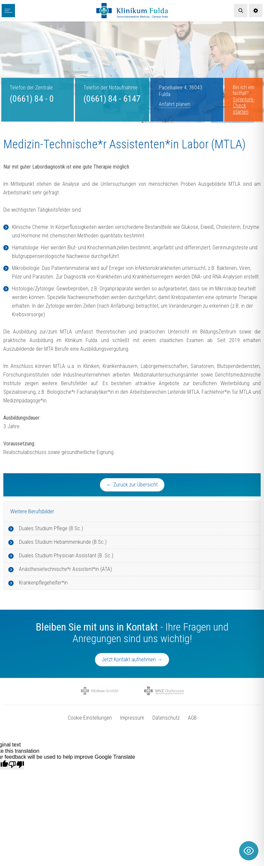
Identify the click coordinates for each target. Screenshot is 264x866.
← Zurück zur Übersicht (132, 485)
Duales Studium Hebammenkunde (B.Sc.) (63, 542)
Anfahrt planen (174, 104)
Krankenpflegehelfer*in (43, 583)
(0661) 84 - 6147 (111, 98)
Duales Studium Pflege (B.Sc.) (51, 528)
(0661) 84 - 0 (32, 98)
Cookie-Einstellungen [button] (90, 718)
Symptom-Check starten (243, 105)
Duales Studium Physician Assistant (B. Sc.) (66, 555)
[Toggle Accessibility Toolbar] (248, 851)
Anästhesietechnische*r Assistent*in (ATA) (65, 569)
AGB (192, 718)
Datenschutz (166, 718)
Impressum (132, 718)
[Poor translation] (16, 764)
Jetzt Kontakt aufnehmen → (132, 659)
